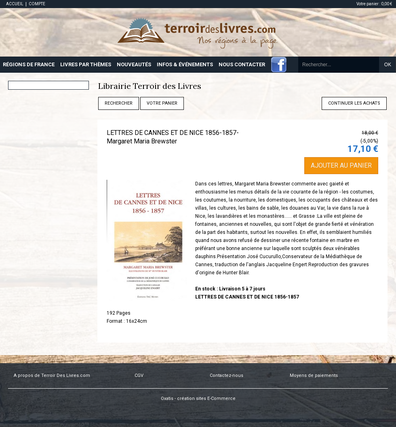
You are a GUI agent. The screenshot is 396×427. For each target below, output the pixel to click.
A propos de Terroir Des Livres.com (52, 375)
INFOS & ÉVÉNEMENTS (185, 64)
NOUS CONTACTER (242, 64)
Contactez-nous (226, 375)
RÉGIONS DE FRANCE (29, 64)
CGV (139, 375)
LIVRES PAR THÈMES (85, 64)
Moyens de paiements (314, 375)
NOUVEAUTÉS (134, 64)
